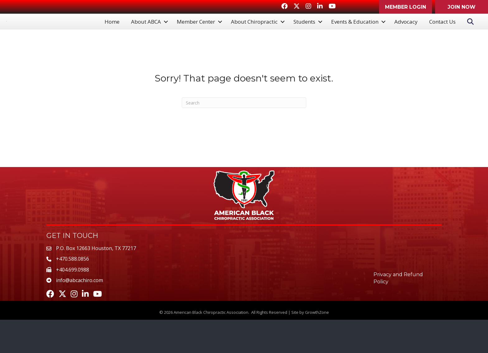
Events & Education (354, 38)
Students (304, 38)
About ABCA (146, 38)
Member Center (196, 38)
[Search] (244, 136)
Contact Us (442, 38)
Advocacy (406, 38)
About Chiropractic (254, 38)
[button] (405, 7)
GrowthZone (317, 345)
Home (112, 38)
